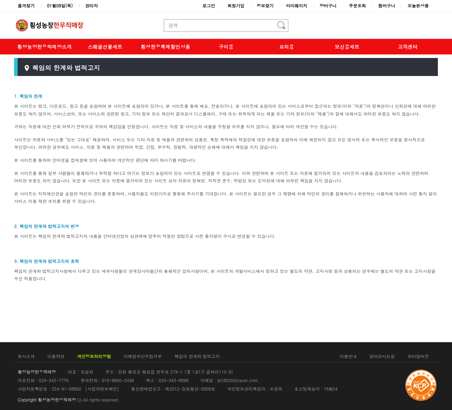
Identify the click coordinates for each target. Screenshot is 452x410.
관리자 (91, 5)
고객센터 (407, 46)
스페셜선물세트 (105, 46)
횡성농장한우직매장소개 (44, 46)
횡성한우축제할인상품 (165, 46)
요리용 (286, 46)
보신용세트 (347, 46)
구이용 (226, 46)
